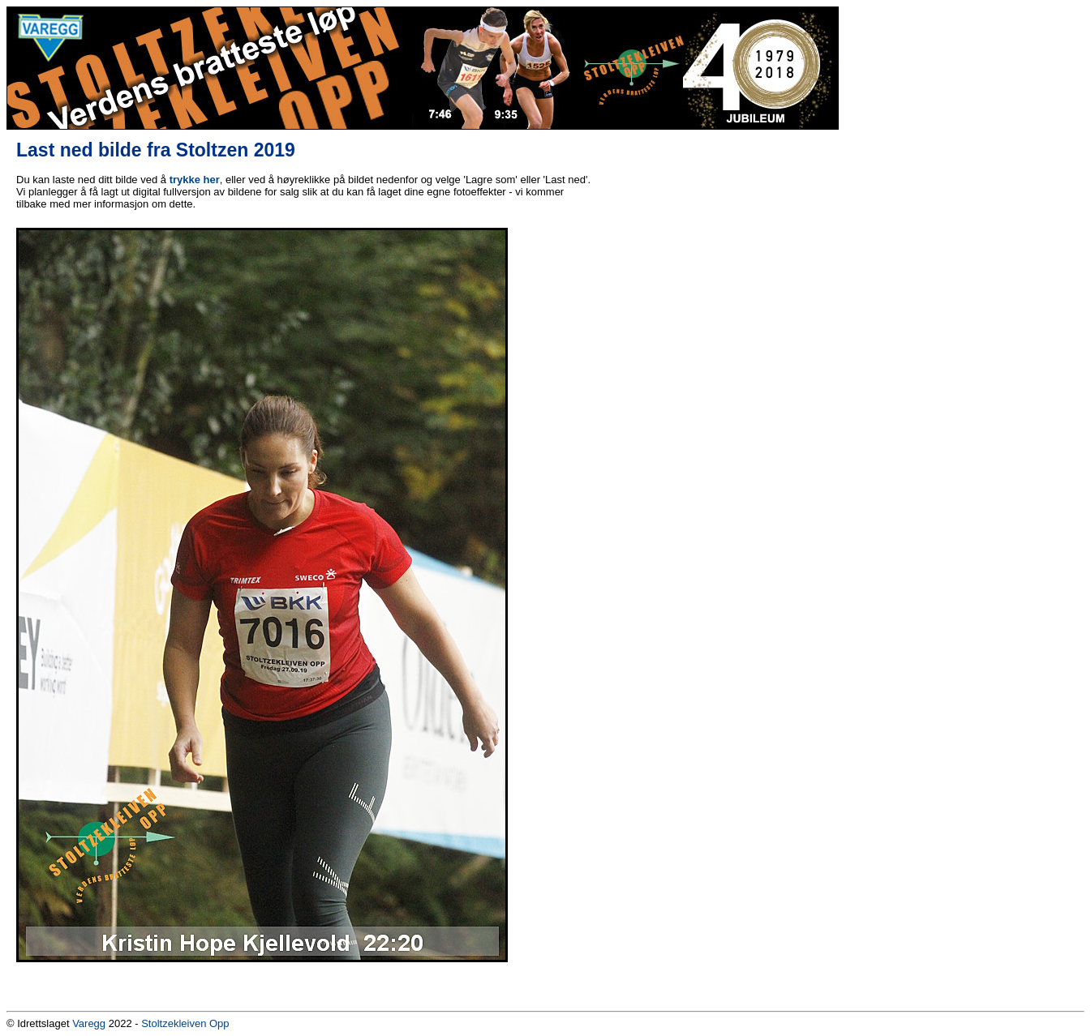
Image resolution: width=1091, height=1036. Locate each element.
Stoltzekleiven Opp (185, 1023)
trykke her (195, 179)
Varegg (88, 1023)
